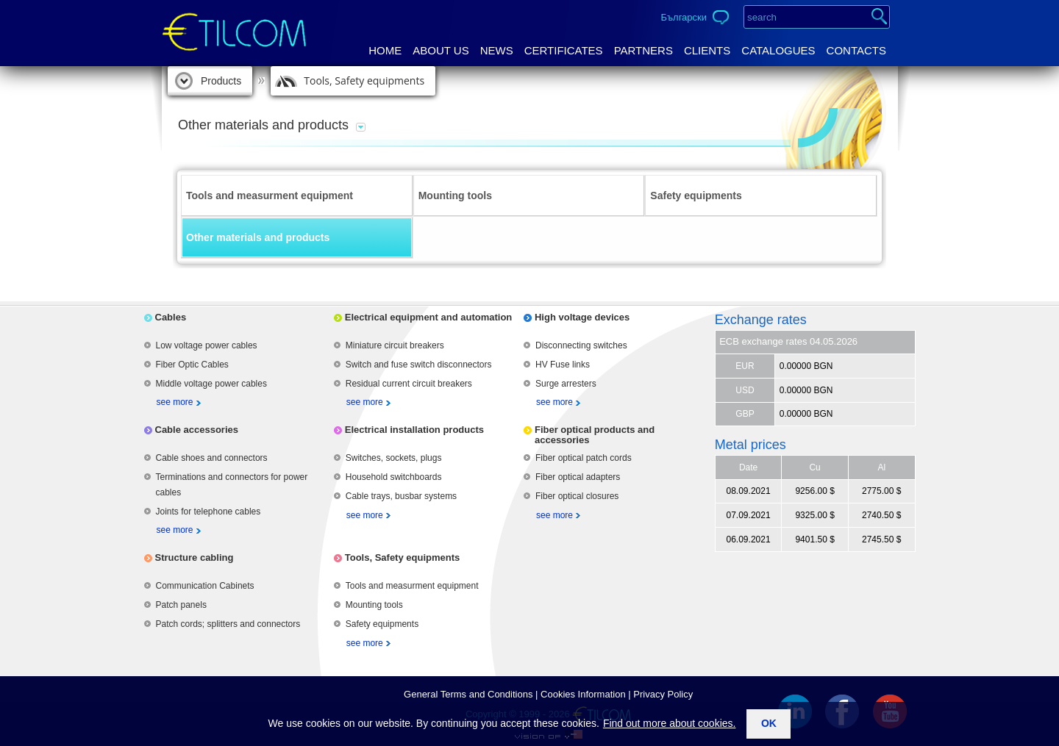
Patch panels (181, 605)
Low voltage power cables (206, 345)
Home (385, 50)
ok (769, 723)
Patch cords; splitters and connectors (228, 624)
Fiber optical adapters (577, 477)
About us (440, 50)
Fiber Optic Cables (192, 364)
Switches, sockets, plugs (394, 458)
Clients (707, 50)
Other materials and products (257, 237)
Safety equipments (695, 195)
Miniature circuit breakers (395, 345)
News (496, 50)
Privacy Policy (663, 694)
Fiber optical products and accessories (595, 434)
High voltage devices (582, 317)
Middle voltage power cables (211, 384)
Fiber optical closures (576, 496)
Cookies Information (583, 694)
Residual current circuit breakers (409, 384)
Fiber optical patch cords (583, 458)
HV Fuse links (562, 364)
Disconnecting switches (581, 345)
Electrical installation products (414, 429)
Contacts (856, 50)
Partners (643, 50)
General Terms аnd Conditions (468, 694)
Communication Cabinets (205, 586)
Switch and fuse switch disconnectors (419, 364)
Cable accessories (196, 429)
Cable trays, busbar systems (401, 496)
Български (683, 17)
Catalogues (778, 50)
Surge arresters (565, 384)
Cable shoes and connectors (212, 458)
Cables (171, 317)
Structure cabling (194, 557)
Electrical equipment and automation (429, 317)
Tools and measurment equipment (269, 195)
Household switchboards (394, 477)
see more (175, 402)
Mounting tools (455, 195)
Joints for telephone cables (208, 511)
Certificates (563, 50)
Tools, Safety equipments (364, 80)
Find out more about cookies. (669, 723)
